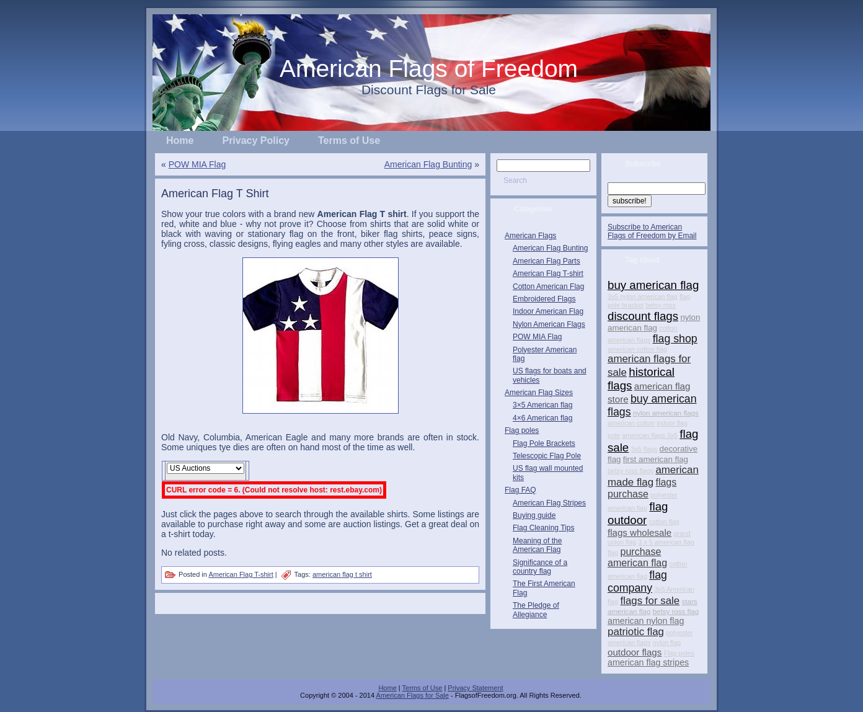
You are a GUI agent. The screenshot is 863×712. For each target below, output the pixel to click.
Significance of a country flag (540, 567)
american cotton (631, 423)
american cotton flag (637, 349)
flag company (637, 581)
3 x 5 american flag (666, 542)
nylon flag (667, 642)
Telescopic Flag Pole (547, 456)
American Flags (530, 235)
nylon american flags (666, 413)
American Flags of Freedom (429, 68)
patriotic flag (636, 632)
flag (613, 552)
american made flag (653, 476)
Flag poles (522, 430)
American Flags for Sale (412, 695)
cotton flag (664, 521)
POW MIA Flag (197, 164)
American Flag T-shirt (240, 574)
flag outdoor (638, 513)
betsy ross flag (676, 611)
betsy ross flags (630, 470)
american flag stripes (648, 662)
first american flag (655, 459)
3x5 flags (644, 449)
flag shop (675, 338)
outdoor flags (635, 652)
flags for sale (650, 601)
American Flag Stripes (549, 503)
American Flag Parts (546, 261)
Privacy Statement (475, 688)
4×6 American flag (542, 418)
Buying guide (534, 515)
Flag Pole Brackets (544, 443)
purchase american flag (637, 557)
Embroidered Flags (544, 299)
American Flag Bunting (428, 164)
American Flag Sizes (539, 392)
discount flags (643, 316)
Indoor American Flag (548, 311)
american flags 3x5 (650, 435)
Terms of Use (422, 688)
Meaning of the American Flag (537, 545)
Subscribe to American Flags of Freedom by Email (652, 231)
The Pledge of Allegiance (536, 609)
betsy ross (660, 305)
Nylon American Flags (549, 324)
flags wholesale (639, 532)
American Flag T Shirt (214, 193)
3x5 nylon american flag (643, 296)
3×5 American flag (542, 405)
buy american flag (653, 284)
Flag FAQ (520, 490)
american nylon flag (646, 621)
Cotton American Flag (548, 286)
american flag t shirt (342, 574)
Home (387, 688)
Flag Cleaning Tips (543, 527)
